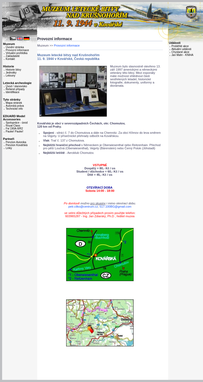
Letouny (10, 75)
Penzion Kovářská (16, 145)
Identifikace (12, 92)
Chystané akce (180, 52)
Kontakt (10, 59)
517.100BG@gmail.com (115, 206)
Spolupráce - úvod (17, 122)
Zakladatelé (13, 56)
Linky (9, 148)
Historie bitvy (13, 69)
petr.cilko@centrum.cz (83, 206)
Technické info (14, 108)
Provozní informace (17, 50)
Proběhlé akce (180, 46)
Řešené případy (15, 89)
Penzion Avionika (16, 142)
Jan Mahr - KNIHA (182, 55)
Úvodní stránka (15, 47)
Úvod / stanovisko (16, 86)
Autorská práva (15, 105)
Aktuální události (181, 49)
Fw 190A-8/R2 (14, 128)
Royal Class (13, 125)
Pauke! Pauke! (14, 131)
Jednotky (11, 72)
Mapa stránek (14, 102)
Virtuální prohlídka (16, 53)
